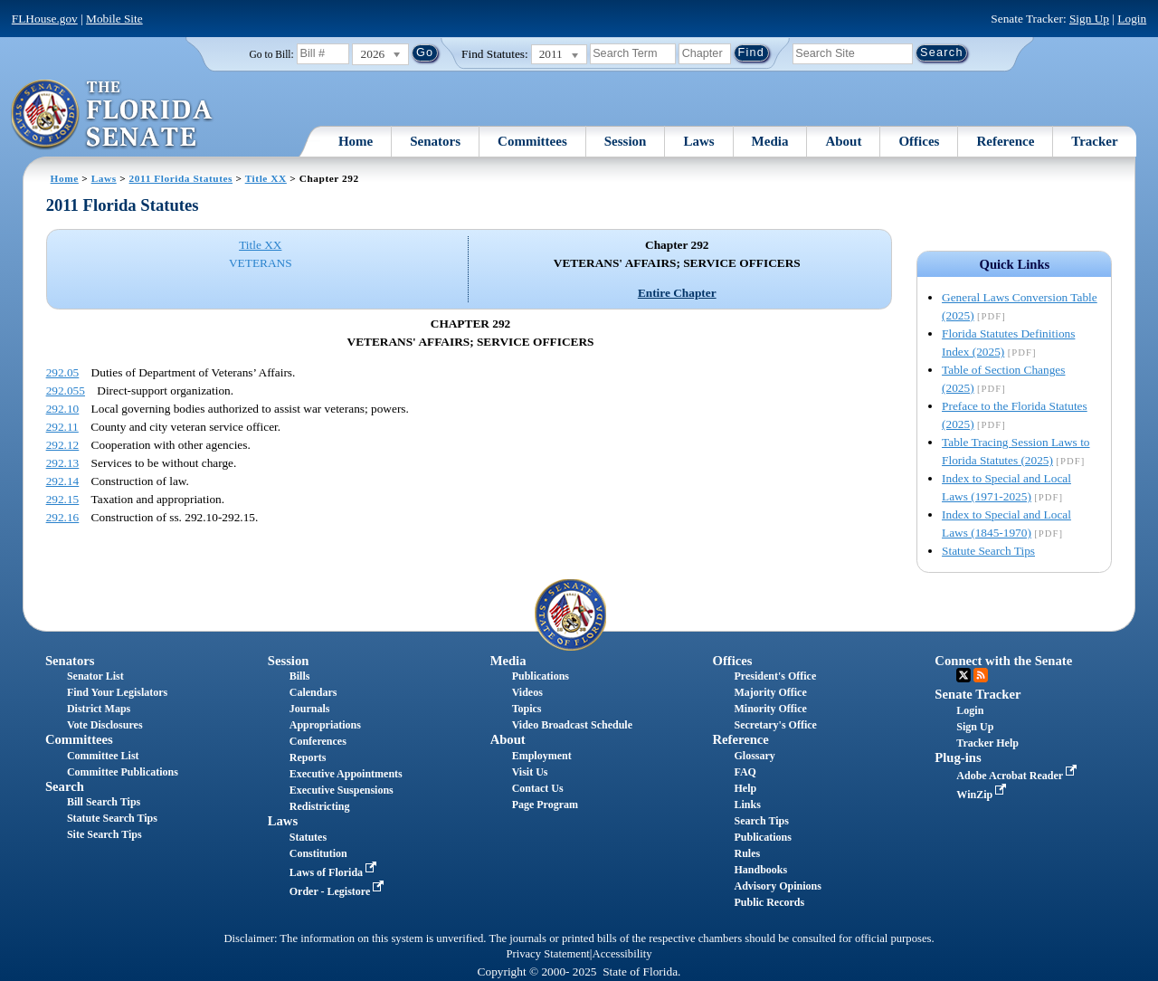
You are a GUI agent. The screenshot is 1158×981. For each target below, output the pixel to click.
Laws (698, 141)
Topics (527, 708)
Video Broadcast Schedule (572, 725)
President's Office (775, 676)
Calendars (313, 692)
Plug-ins (958, 757)
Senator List (95, 676)
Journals (310, 708)
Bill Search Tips (103, 801)
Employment (542, 755)
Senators (435, 141)
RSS (980, 675)
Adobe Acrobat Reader (1018, 775)
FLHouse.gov (45, 18)
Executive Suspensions (342, 790)
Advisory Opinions (777, 886)
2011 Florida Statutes (181, 178)
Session (625, 141)
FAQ (744, 772)
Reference (1005, 141)
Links (747, 804)
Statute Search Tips (988, 550)
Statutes (308, 837)
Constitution (318, 853)
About (843, 141)
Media (770, 141)
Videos (527, 692)
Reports (308, 757)
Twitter (963, 675)
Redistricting (320, 806)
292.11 (62, 426)
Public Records (769, 902)
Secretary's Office (775, 725)
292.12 (63, 445)
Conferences (318, 741)
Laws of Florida (335, 872)
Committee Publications (122, 772)
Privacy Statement (547, 954)
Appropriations (325, 725)
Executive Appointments (346, 773)
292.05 (63, 372)
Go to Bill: (272, 54)
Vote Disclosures (105, 725)
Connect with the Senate (1003, 660)
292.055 (65, 390)
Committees (532, 141)
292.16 (63, 517)
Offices (918, 141)
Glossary (754, 755)
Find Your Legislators (117, 692)
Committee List (103, 755)
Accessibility (622, 954)
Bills (300, 676)
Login (1131, 18)
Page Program (545, 804)
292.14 (63, 481)
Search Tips (761, 820)
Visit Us (530, 772)
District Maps (98, 708)
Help (745, 788)
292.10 (63, 408)
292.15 (63, 499)
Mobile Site (114, 18)
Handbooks (760, 869)
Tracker (1094, 141)
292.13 (63, 463)
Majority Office (770, 692)
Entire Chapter (677, 293)
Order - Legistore (339, 891)
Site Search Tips (104, 834)
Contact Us (538, 788)
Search (64, 786)
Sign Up (1089, 18)
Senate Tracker (977, 694)
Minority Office (770, 708)
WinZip (983, 794)
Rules (747, 853)
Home (355, 141)
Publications (540, 676)
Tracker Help (987, 743)
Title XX (266, 178)
